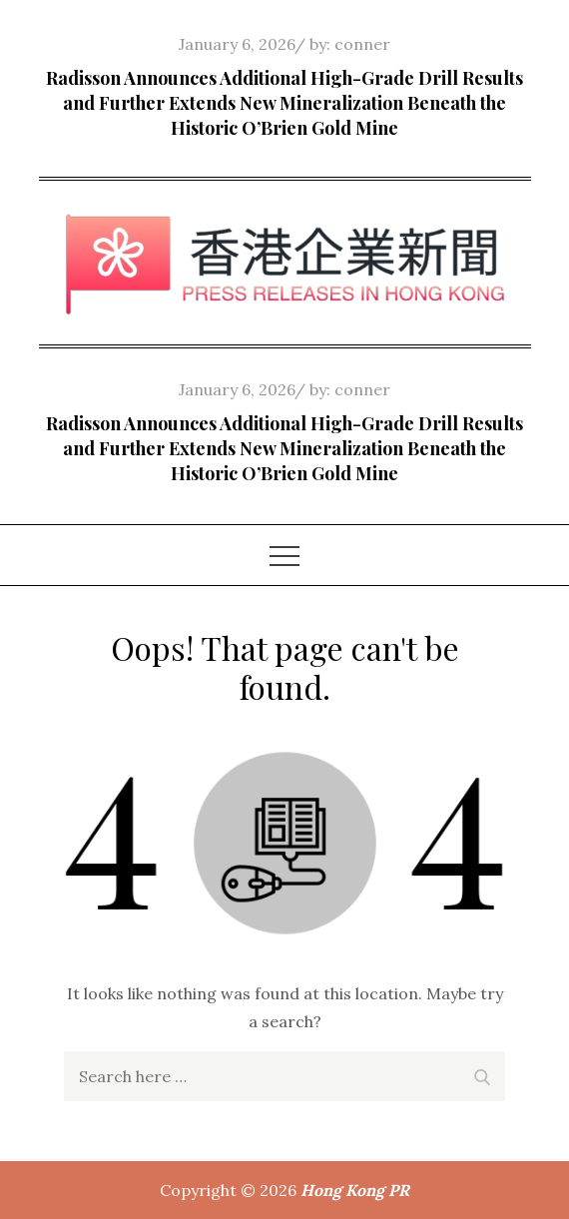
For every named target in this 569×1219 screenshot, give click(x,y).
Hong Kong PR (354, 1190)
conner (362, 44)
